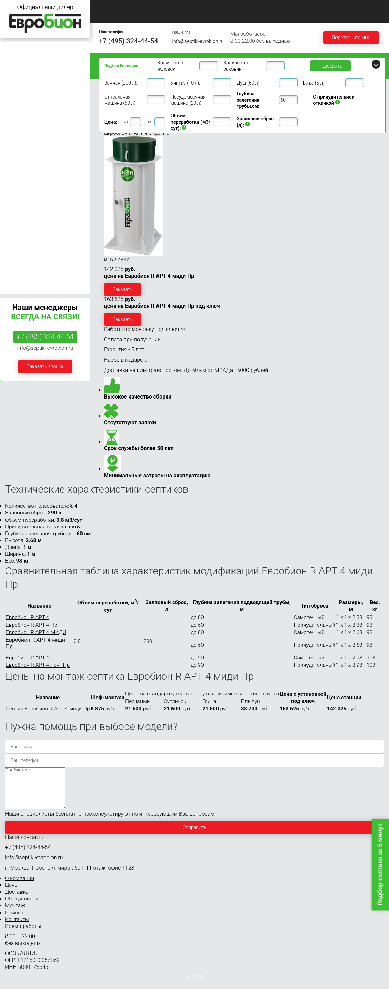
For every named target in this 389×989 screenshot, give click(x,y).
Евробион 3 (16, 74)
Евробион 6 (16, 126)
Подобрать (330, 66)
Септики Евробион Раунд (31, 268)
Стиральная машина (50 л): (120, 100)
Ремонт (110, 14)
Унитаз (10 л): (185, 83)
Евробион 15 (17, 178)
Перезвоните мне (351, 37)
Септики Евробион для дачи (34, 48)
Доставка (237, 7)
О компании (155, 7)
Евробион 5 (16, 113)
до (150, 121)
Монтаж (335, 7)
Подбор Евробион (121, 65)
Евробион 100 (18, 255)
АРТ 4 (7, 103)
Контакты (152, 14)
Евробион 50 (17, 229)
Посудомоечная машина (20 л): (187, 100)
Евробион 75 (17, 242)
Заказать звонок (45, 366)
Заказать (123, 289)
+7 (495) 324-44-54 (128, 41)
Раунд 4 (9, 96)
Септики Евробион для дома (34, 61)
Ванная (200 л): (120, 83)
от (126, 121)
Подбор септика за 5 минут (380, 864)
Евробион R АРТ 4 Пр (31, 625)
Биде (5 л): (314, 83)
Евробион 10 (17, 152)
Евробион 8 (16, 139)
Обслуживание (287, 7)
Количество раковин (236, 66)
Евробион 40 (17, 216)
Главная (110, 7)
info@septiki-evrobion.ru (198, 41)
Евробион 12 (17, 165)
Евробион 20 (17, 191)
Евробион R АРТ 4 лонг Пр (38, 665)
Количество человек (170, 66)
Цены (197, 7)
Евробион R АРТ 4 (27, 617)
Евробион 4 (16, 87)
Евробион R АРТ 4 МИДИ (36, 632)
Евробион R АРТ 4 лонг (34, 658)
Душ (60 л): (248, 83)
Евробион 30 (17, 203)
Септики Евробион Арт (28, 281)
